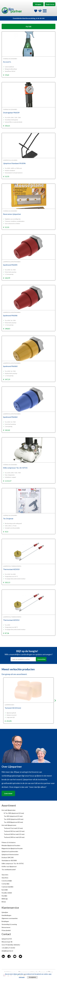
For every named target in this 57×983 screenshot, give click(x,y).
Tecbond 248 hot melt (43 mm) (14, 837)
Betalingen (5, 921)
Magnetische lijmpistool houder (12, 848)
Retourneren (6, 927)
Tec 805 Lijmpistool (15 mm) (13, 816)
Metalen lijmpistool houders (11, 845)
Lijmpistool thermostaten (10, 854)
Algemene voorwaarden (10, 918)
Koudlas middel (7, 893)
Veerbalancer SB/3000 (9, 860)
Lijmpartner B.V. (7, 939)
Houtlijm (4, 896)
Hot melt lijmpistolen (8, 810)
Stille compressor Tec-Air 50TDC (13, 863)
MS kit (4, 902)
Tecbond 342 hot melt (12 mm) (14, 831)
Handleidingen (6, 915)
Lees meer (8, 793)
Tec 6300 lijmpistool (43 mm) (13, 822)
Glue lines (5, 878)
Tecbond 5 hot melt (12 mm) (13, 828)
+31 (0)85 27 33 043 (8, 948)
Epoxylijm (5, 890)
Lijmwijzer (5, 912)
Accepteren (32, 977)
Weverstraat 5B (7, 942)
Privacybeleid (6, 930)
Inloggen (38, 4)
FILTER (28, 26)
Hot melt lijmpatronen (9, 825)
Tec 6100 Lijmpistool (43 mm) (13, 819)
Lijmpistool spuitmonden (10, 851)
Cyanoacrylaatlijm (7, 887)
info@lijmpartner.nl (7, 951)
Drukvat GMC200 (7, 857)
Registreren (50, 4)
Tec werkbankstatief (9, 869)
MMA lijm (5, 899)
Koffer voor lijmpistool (9, 866)
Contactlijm (5, 884)
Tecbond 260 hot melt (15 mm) (14, 834)
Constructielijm (7, 881)
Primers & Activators (9, 842)
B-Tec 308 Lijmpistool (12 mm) (14, 813)
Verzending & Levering (9, 924)
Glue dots (5, 875)
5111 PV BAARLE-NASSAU (11, 945)
